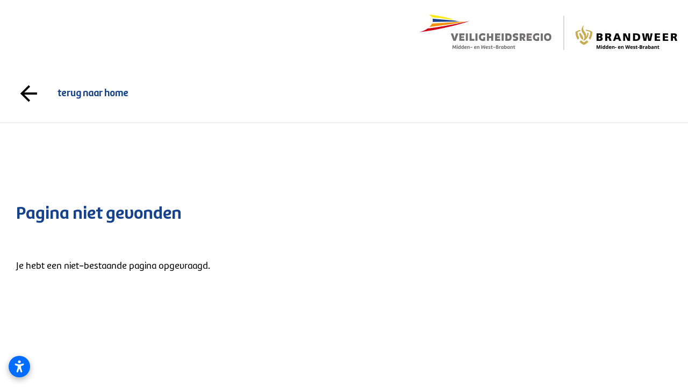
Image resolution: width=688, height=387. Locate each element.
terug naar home (344, 93)
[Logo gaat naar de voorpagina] (548, 32)
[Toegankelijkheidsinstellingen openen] (19, 366)
